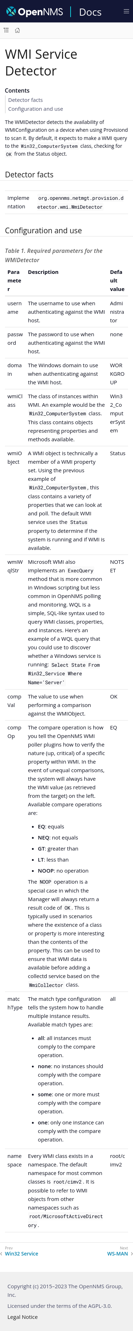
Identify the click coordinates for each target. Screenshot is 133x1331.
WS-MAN (117, 1254)
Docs (90, 12)
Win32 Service (21, 1254)
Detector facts (25, 99)
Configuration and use (35, 108)
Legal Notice (22, 1316)
